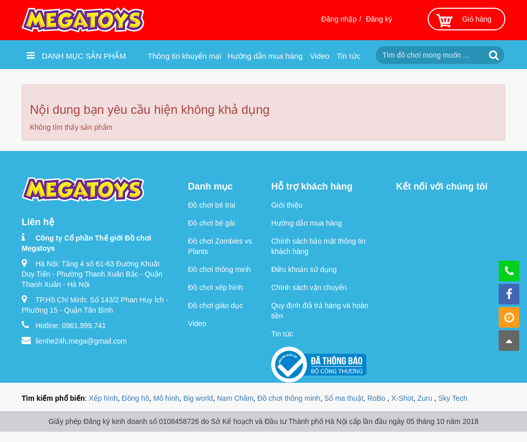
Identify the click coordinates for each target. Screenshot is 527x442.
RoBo (377, 398)
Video (319, 56)
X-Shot (402, 398)
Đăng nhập (339, 19)
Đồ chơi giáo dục (215, 305)
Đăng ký (379, 19)
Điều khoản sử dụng (304, 269)
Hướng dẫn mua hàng (265, 56)
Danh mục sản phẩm (76, 55)
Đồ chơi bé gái (211, 223)
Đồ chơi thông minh (219, 269)
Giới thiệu (287, 205)
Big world (198, 398)
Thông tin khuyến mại (184, 56)
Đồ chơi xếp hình (215, 287)
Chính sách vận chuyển (309, 287)
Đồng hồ (135, 398)
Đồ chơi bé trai (211, 205)
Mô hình (166, 398)
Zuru (425, 398)
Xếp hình (103, 398)
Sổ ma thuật (343, 398)
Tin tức (348, 56)
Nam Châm (235, 398)
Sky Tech (452, 398)
